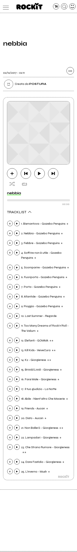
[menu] (5, 6)
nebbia (14, 193)
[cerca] (64, 6)
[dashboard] (72, 6)
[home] (29, 6)
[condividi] (70, 72)
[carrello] (56, 6)
